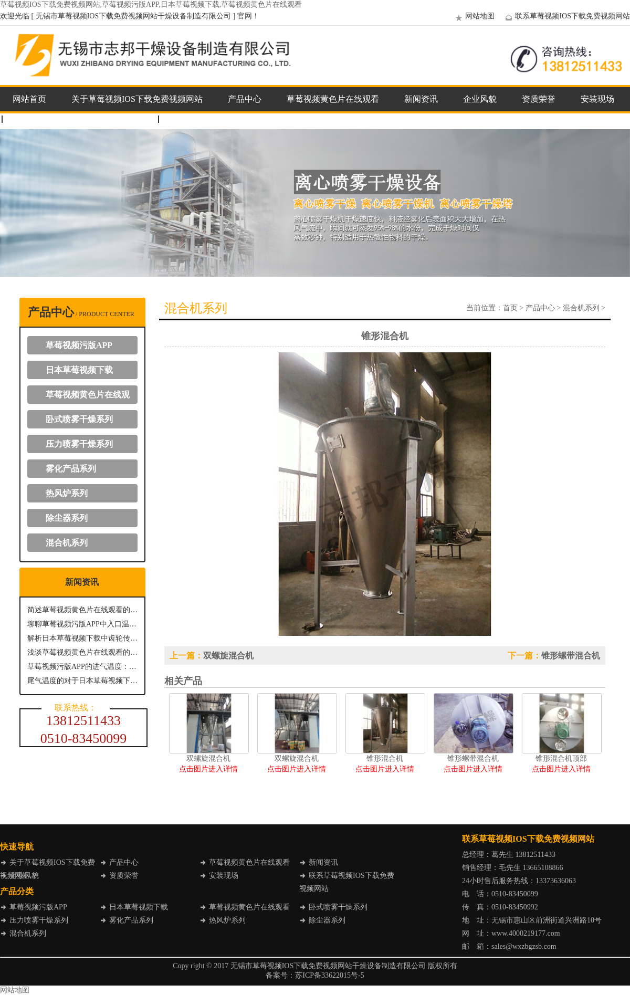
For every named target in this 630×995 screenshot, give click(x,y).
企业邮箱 (186, 118)
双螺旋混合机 (228, 655)
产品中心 (244, 99)
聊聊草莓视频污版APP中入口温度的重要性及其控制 (82, 624)
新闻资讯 (421, 99)
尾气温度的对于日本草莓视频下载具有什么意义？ (82, 681)
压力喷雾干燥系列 (79, 443)
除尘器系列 (67, 518)
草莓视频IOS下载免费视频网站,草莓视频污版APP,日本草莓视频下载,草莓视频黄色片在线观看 (151, 4)
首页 (510, 308)
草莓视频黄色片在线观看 (333, 99)
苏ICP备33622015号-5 (329, 975)
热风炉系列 (67, 493)
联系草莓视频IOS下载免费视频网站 (566, 16)
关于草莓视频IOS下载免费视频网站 (137, 99)
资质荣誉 (538, 99)
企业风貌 (480, 99)
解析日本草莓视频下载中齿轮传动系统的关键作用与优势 (82, 638)
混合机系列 (67, 542)
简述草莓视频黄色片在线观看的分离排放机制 (82, 610)
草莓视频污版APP (79, 345)
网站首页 (29, 99)
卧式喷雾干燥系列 (79, 419)
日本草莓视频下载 (79, 369)
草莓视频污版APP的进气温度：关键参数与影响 (82, 667)
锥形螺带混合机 (570, 655)
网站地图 (474, 16)
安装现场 (597, 99)
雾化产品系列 (71, 468)
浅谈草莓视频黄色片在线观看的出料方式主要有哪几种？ (82, 652)
